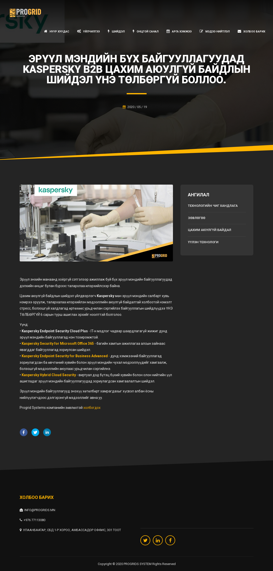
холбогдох (92, 408)
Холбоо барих (251, 31)
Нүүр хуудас (56, 31)
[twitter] (35, 433)
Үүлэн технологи (203, 242)
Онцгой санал (146, 31)
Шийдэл (116, 31)
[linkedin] (47, 433)
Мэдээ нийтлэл (215, 31)
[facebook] (24, 433)
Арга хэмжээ (179, 31)
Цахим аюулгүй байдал (209, 230)
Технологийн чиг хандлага (213, 206)
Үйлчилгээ (88, 31)
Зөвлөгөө (196, 218)
